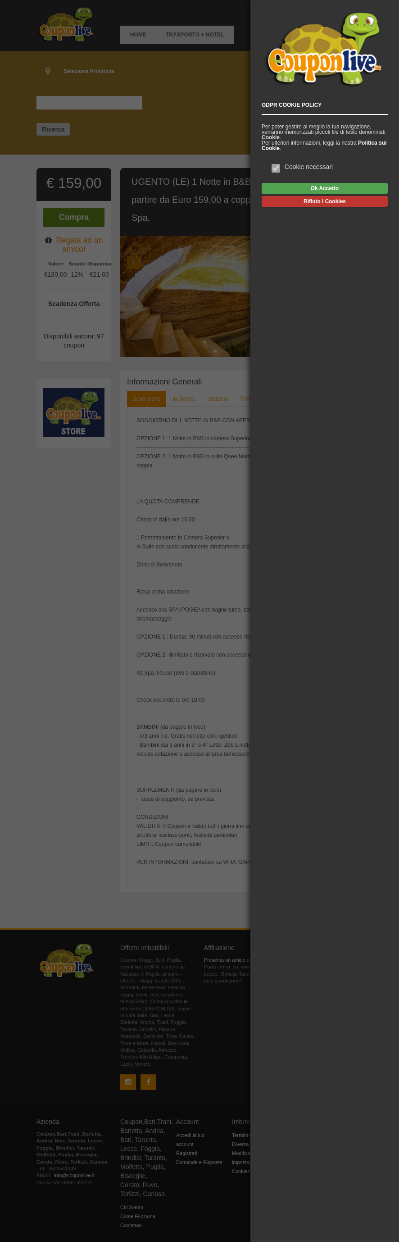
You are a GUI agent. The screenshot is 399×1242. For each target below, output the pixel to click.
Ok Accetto (325, 188)
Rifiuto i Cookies (325, 201)
